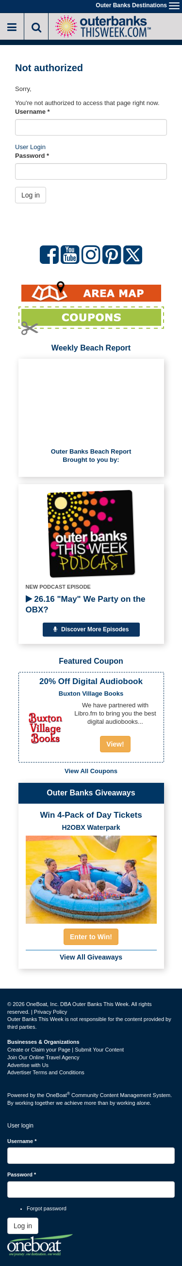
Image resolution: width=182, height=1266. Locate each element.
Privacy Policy (50, 1012)
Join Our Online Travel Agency (43, 1057)
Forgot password (46, 1208)
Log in (30, 195)
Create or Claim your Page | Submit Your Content (65, 1049)
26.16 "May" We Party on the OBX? (86, 604)
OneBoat (58, 1095)
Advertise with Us (28, 1065)
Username (32, 111)
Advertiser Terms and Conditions (45, 1072)
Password (32, 155)
